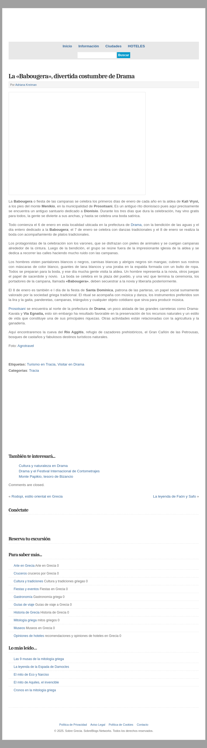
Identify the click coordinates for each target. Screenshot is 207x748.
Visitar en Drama (70, 364)
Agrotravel (26, 346)
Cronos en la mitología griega (35, 690)
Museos (19, 628)
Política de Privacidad (73, 724)
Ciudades (113, 46)
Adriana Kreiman (26, 84)
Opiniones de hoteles (29, 636)
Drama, (137, 225)
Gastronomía (23, 597)
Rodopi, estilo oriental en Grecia (37, 496)
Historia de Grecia (27, 612)
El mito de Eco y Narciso (31, 674)
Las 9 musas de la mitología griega (39, 659)
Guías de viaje (24, 605)
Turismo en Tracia (41, 364)
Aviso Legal (97, 724)
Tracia (34, 370)
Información (88, 46)
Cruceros (20, 573)
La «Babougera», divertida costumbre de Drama (71, 76)
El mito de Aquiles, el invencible (36, 682)
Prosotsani (18, 309)
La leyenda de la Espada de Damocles (41, 667)
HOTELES (136, 46)
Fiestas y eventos (26, 589)
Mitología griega (25, 620)
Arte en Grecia (24, 566)
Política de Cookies (121, 724)
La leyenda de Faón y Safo (174, 496)
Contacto (142, 724)
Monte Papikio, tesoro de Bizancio (46, 476)
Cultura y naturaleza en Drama (43, 466)
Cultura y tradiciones (28, 581)
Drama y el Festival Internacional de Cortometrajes (59, 471)
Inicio (67, 46)
